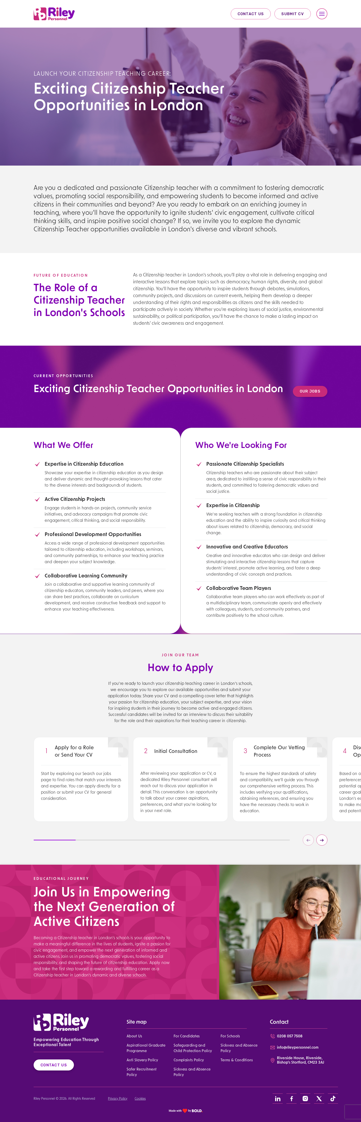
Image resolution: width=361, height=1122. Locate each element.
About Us (134, 1036)
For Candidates (187, 1036)
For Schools (230, 1036)
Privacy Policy (117, 1099)
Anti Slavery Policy (142, 1060)
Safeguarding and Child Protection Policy (193, 1048)
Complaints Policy (189, 1060)
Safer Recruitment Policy (142, 1072)
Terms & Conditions (237, 1060)
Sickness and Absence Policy (239, 1048)
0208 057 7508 (290, 1036)
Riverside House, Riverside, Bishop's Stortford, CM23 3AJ (300, 1060)
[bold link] (186, 1110)
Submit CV (292, 14)
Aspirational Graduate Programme (146, 1048)
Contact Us (251, 14)
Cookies (140, 1099)
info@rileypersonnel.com (297, 1048)
